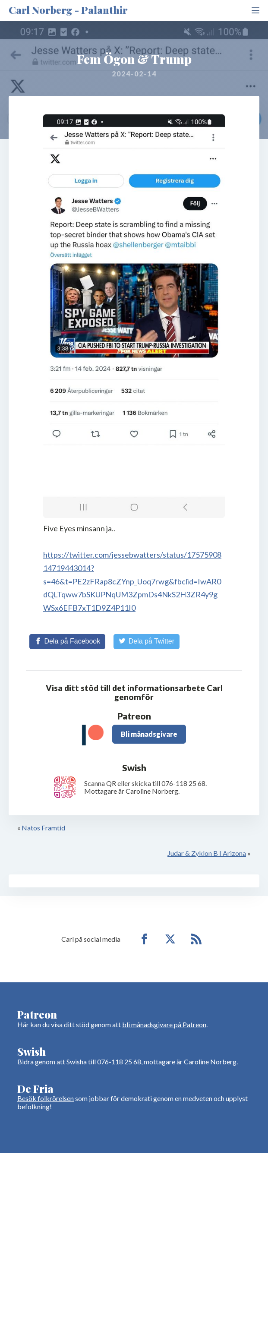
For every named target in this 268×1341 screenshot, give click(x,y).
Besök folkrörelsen (45, 1098)
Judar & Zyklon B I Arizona (206, 853)
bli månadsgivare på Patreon (164, 1024)
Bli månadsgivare (149, 734)
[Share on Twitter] (147, 641)
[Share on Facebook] (67, 641)
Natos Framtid (43, 828)
